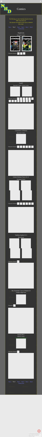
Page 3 (18, 27)
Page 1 (10, 27)
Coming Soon (21, 28)
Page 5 (27, 27)
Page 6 (31, 27)
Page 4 (22, 27)
